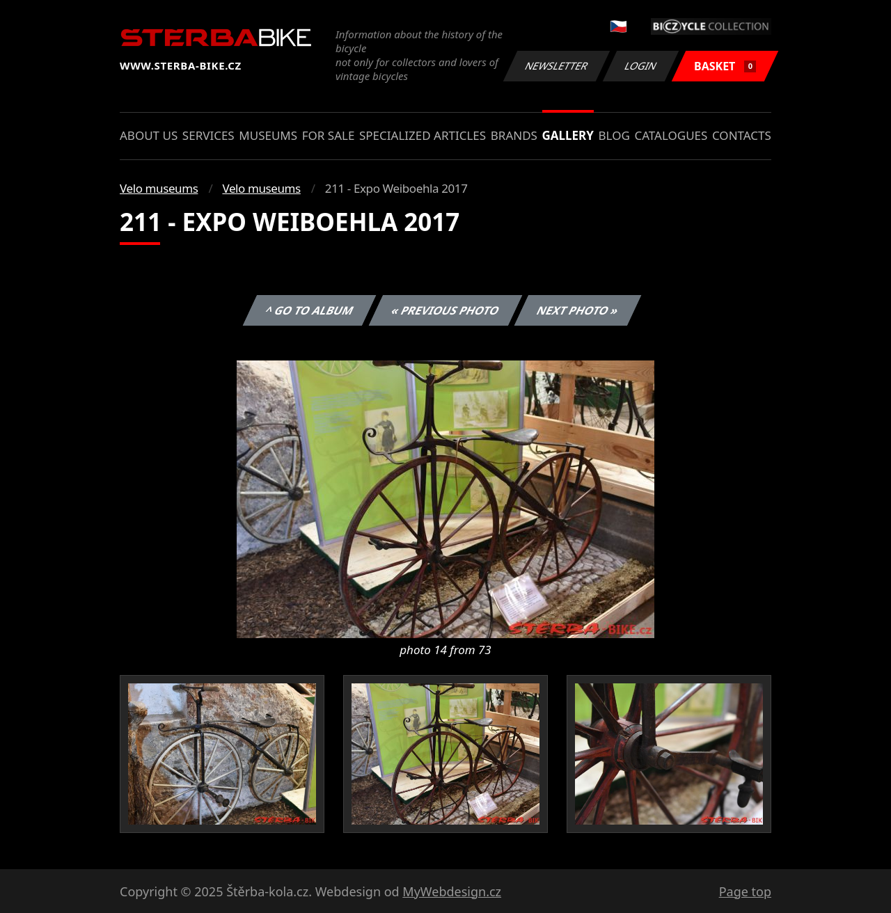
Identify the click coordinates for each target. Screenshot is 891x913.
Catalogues (670, 135)
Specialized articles (422, 135)
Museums (268, 135)
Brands (514, 135)
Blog (614, 135)
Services (208, 135)
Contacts (741, 135)
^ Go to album (309, 310)
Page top (745, 891)
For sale (328, 135)
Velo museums (159, 188)
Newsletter (556, 65)
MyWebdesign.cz (451, 891)
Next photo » (578, 310)
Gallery (568, 135)
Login (641, 65)
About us (149, 135)
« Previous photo (445, 310)
